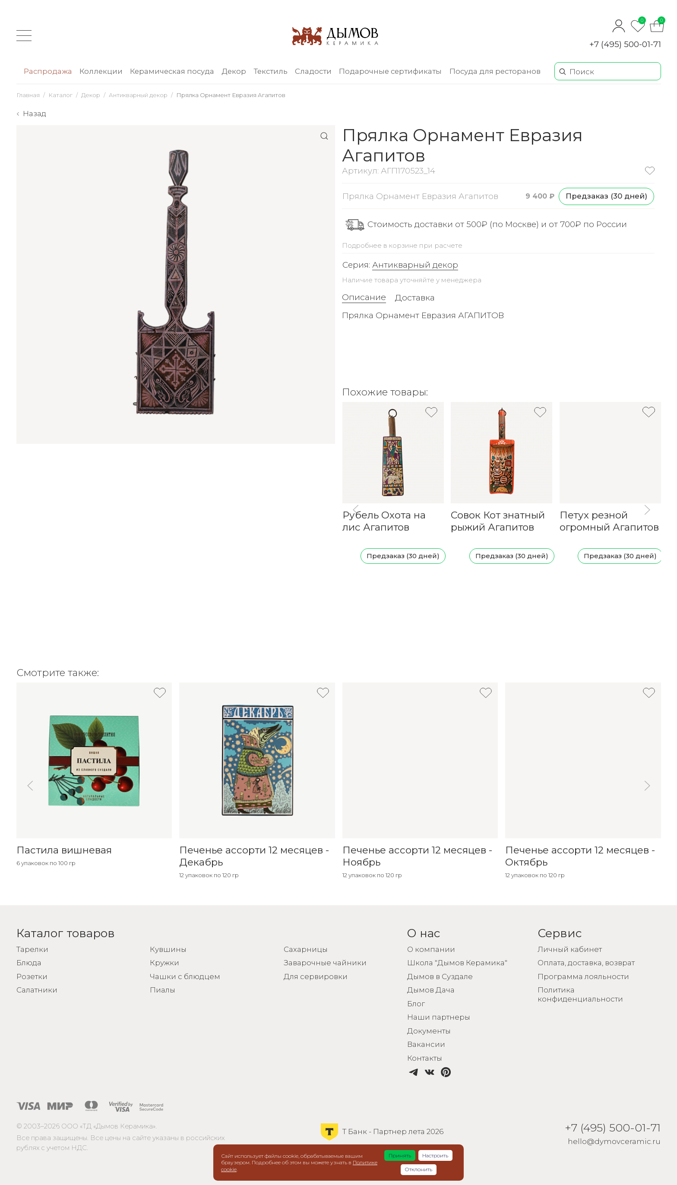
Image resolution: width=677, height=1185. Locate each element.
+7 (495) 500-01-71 (625, 44)
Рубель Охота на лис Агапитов (383, 521)
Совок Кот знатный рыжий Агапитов (498, 521)
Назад (34, 113)
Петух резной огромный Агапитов (609, 521)
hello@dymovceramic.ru (614, 1141)
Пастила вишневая (64, 850)
